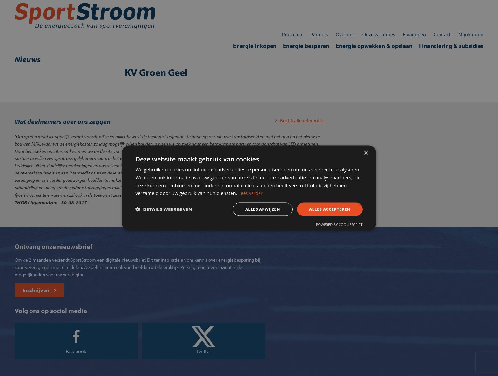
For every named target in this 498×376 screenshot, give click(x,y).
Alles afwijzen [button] (254, 210)
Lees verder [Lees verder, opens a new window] (314, 192)
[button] (167, 210)
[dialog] (249, 188)
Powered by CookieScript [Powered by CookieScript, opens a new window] (335, 226)
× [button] (365, 150)
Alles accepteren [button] (324, 210)
